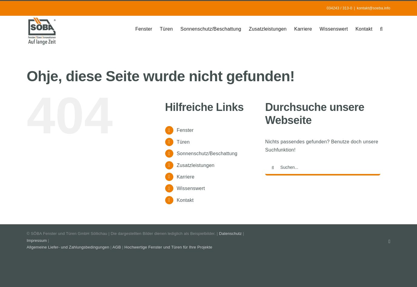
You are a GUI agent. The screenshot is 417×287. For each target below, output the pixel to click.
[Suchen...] (322, 167)
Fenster (185, 130)
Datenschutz (230, 233)
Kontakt (185, 200)
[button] (381, 28)
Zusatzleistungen (196, 165)
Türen (183, 142)
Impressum (37, 240)
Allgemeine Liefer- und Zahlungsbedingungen (68, 247)
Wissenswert (191, 188)
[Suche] (272, 167)
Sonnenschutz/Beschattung (207, 153)
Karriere (186, 176)
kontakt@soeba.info (373, 8)
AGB (116, 247)
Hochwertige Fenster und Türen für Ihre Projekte (168, 247)
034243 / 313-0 (339, 8)
